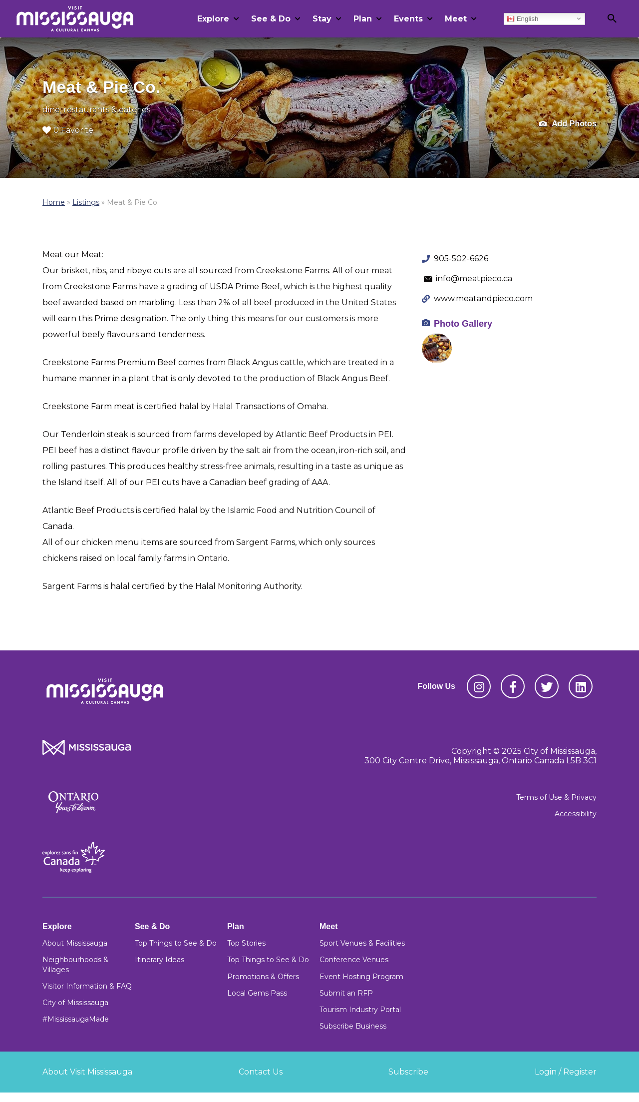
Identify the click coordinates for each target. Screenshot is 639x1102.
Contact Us (261, 1072)
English (522, 18)
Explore (213, 18)
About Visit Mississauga (87, 1072)
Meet (456, 18)
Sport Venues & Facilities (362, 943)
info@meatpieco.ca (474, 278)
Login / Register (566, 1072)
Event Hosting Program (361, 976)
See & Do (271, 18)
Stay (322, 18)
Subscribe (408, 1072)
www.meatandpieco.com (483, 298)
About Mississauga (74, 943)
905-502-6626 (461, 258)
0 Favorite (67, 130)
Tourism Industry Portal (360, 1009)
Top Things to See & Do (176, 943)
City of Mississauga (75, 1002)
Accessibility (576, 813)
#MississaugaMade (75, 1019)
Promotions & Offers (263, 976)
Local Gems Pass (257, 993)
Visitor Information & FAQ (87, 986)
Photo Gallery (463, 324)
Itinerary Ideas (159, 959)
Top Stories (246, 943)
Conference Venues (354, 959)
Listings (85, 202)
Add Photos (568, 124)
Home (53, 202)
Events (408, 18)
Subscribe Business (353, 1026)
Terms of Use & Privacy (556, 797)
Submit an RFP (346, 993)
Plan (362, 18)
